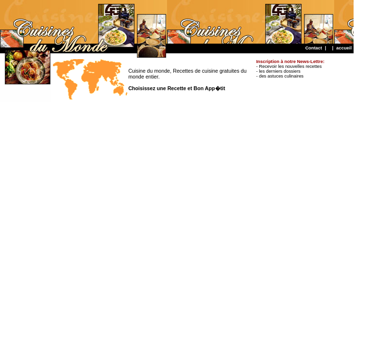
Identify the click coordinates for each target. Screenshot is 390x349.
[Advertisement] (177, 22)
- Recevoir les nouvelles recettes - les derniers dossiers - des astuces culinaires (290, 69)
